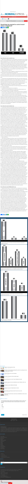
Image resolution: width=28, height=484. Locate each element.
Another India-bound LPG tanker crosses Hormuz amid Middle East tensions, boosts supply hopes (15, 394)
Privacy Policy (3, 454)
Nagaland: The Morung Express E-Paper (9, 367)
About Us (2, 453)
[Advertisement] (14, 5)
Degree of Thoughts (3, 440)
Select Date (2, 461)
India (5, 395)
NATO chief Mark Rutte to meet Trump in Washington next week (13, 379)
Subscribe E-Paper (14, 16)
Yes (2, 404)
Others (2, 406)
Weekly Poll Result (3, 56)
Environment (2, 447)
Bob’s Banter (2, 438)
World (5, 374)
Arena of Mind (2, 436)
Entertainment (2, 445)
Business (2, 439)
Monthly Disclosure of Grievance (5, 457)
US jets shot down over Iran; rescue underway (10, 373)
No (2, 405)
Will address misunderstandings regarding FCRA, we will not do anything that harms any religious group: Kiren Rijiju (15, 370)
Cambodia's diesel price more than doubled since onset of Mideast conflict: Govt (15, 382)
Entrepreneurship (3, 446)
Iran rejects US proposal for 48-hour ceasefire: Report (11, 376)
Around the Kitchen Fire (4, 437)
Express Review (3, 448)
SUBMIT (3, 414)
